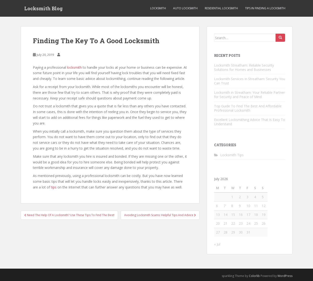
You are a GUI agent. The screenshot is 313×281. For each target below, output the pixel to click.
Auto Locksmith (185, 8)
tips (53, 187)
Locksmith (158, 8)
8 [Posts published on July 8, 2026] (232, 205)
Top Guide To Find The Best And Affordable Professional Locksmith (248, 108)
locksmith (74, 67)
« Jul (217, 244)
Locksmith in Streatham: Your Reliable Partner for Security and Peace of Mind (249, 94)
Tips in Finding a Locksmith (265, 8)
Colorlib (254, 276)
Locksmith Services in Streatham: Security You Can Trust (249, 81)
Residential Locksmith (221, 8)
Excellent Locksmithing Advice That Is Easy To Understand (249, 121)
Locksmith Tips (232, 155)
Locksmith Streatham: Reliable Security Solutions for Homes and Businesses (244, 67)
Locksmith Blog (43, 8)
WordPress (284, 276)
